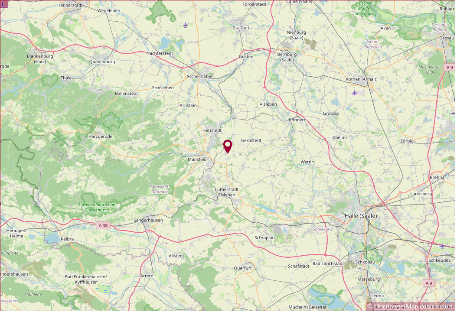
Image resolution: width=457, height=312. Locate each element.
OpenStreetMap (396, 306)
